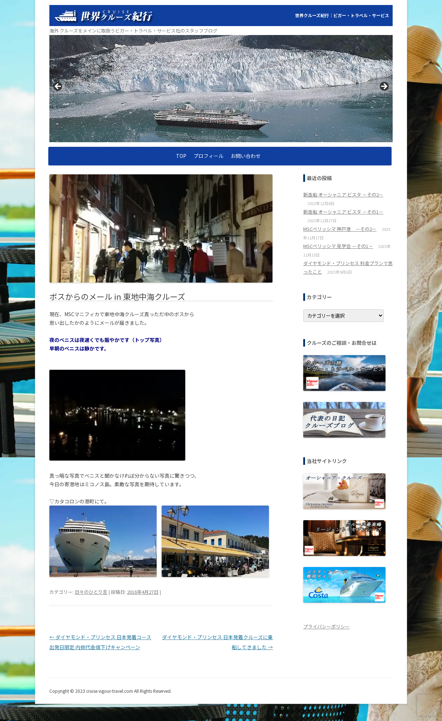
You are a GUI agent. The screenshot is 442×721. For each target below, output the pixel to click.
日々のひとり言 (91, 591)
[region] (221, 88)
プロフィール (208, 155)
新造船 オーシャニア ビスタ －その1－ (343, 211)
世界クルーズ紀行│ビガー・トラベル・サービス (342, 15)
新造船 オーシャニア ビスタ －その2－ (343, 194)
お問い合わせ (246, 155)
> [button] (383, 86)
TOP (181, 155)
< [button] (58, 86)
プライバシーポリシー (326, 626)
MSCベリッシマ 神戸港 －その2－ (340, 228)
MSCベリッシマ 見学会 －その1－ (338, 246)
